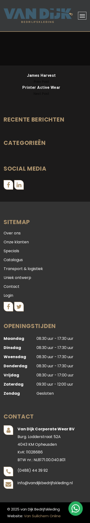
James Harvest (41, 75)
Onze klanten (16, 242)
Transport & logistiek (23, 268)
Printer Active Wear (41, 87)
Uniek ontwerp (17, 277)
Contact (11, 286)
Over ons (12, 233)
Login (8, 295)
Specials (11, 251)
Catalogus (13, 260)
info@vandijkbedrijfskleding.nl (45, 483)
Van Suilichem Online (42, 515)
